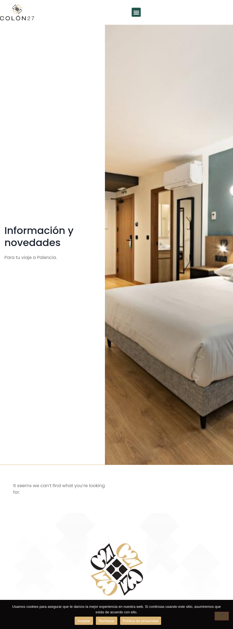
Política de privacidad (140, 621)
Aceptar (83, 621)
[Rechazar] (222, 616)
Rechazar (107, 621)
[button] (136, 12)
